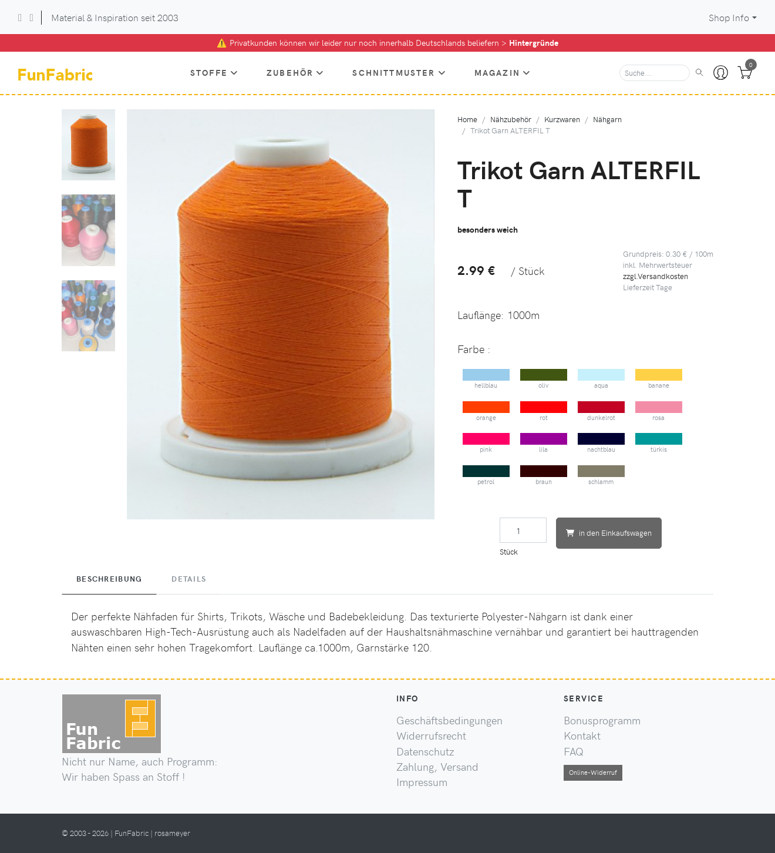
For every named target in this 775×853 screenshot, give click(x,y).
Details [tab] (188, 578)
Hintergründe (533, 42)
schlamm (601, 475)
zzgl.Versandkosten (655, 276)
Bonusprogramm (602, 720)
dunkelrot (601, 411)
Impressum (421, 782)
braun (544, 475)
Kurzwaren (562, 119)
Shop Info (729, 17)
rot (544, 411)
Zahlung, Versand (437, 767)
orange (486, 411)
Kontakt (582, 735)
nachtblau (601, 443)
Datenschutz (425, 751)
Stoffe (214, 72)
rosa (659, 411)
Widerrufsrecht (431, 735)
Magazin (502, 72)
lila (544, 443)
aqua (601, 379)
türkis (659, 443)
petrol (486, 475)
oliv (544, 379)
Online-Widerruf (593, 772)
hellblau (486, 379)
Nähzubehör (510, 119)
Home (467, 119)
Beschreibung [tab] (109, 578)
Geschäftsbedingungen (449, 720)
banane (659, 379)
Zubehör (295, 72)
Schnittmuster (399, 72)
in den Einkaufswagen (609, 533)
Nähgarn (607, 119)
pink (486, 443)
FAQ (574, 751)
